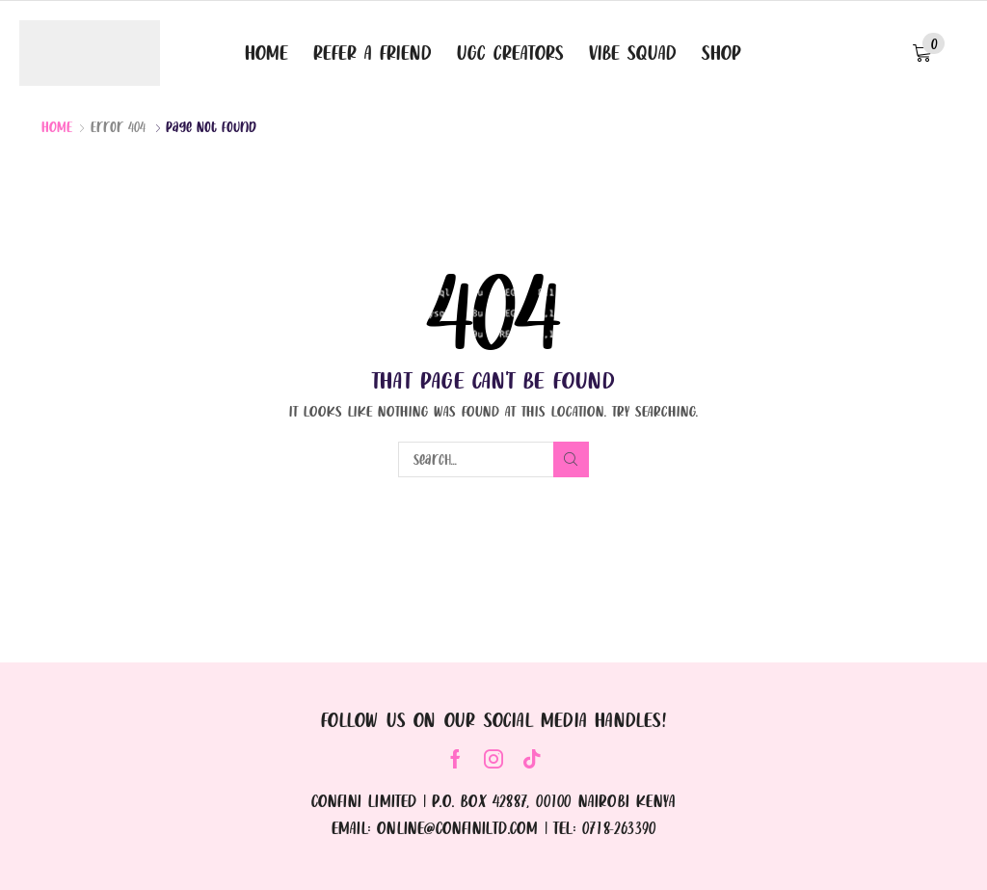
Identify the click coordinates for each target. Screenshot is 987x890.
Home (56, 126)
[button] (929, 53)
